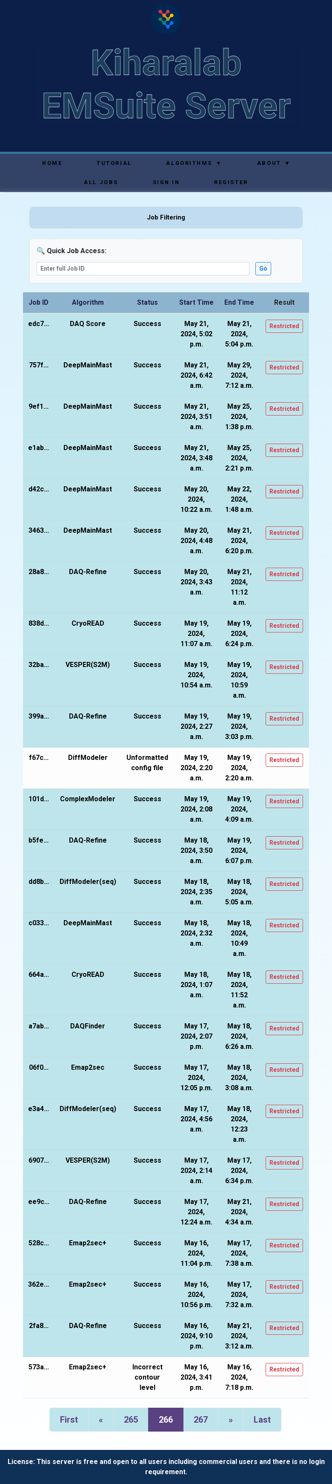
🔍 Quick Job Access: (71, 251)
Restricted (284, 326)
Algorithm (88, 302)
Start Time (196, 302)
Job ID (39, 302)
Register (231, 182)
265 (131, 1420)
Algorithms (193, 163)
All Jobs (101, 182)
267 (201, 1420)
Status (147, 302)
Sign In (166, 182)
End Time (239, 302)
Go (263, 268)
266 (166, 1420)
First (69, 1420)
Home (52, 163)
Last (262, 1420)
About (273, 163)
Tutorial (114, 163)
